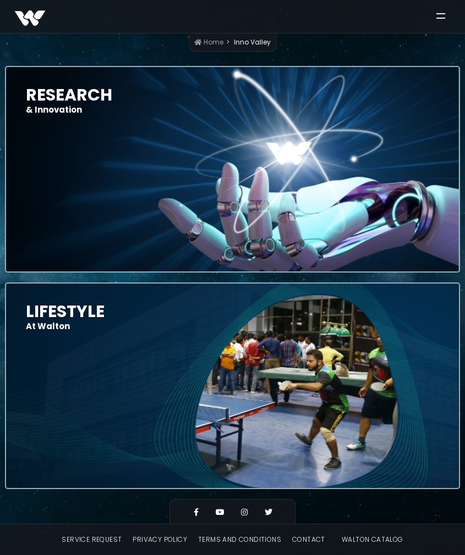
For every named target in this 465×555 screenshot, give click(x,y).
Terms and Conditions (239, 539)
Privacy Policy (160, 539)
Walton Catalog (372, 539)
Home (208, 42)
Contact (308, 539)
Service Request (92, 539)
